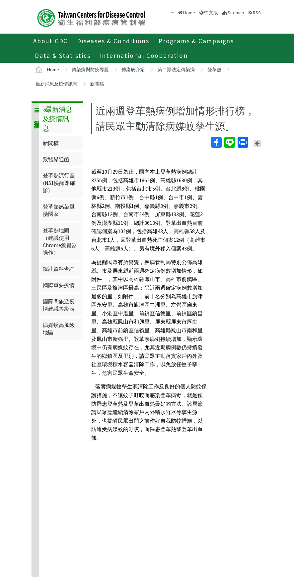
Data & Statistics (63, 56)
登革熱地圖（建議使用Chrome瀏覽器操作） (60, 241)
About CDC (50, 41)
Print (242, 142)
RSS (257, 13)
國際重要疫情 (59, 285)
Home (189, 13)
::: (33, 97)
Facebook (216, 142)
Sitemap (236, 13)
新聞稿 (97, 84)
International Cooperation (144, 56)
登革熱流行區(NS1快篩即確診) (59, 183)
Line (229, 142)
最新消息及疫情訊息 (56, 84)
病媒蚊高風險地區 (59, 329)
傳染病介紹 (133, 69)
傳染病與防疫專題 (90, 69)
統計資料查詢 (59, 268)
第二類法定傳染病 (176, 69)
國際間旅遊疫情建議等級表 (59, 305)
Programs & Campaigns (196, 41)
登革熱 (214, 69)
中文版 (211, 12)
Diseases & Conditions (113, 41)
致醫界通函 (56, 159)
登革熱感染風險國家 (59, 210)
